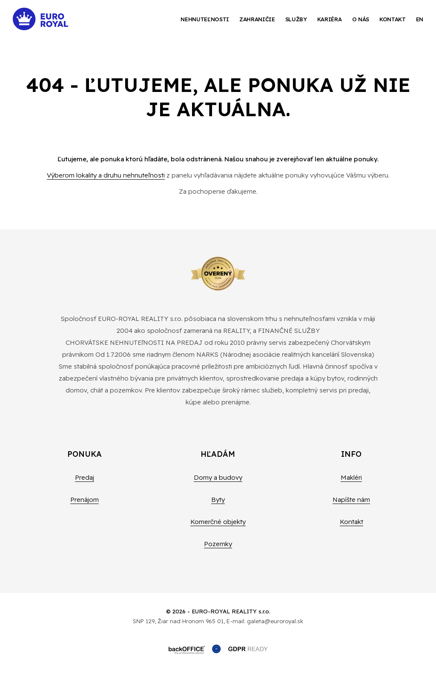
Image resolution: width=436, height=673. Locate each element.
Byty (218, 499)
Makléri (351, 477)
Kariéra (329, 19)
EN (419, 19)
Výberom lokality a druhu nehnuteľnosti (106, 175)
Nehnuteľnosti (205, 19)
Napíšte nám (351, 499)
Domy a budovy (218, 477)
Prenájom (84, 499)
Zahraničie (257, 19)
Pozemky (218, 544)
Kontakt (392, 19)
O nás (360, 19)
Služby (296, 19)
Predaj (84, 477)
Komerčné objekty (218, 522)
